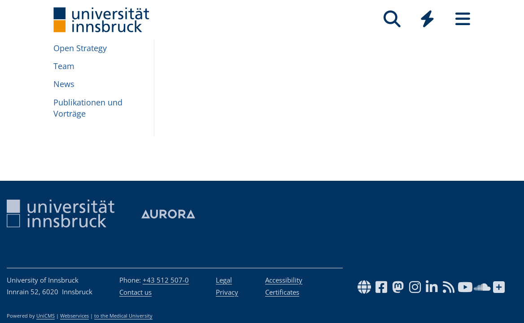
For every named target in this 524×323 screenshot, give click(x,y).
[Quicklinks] (427, 19)
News (63, 84)
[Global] (427, 20)
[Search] (392, 19)
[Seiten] (462, 19)
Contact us (135, 292)
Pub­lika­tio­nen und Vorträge (87, 108)
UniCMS (45, 316)
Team (63, 66)
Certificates (282, 292)
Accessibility (283, 279)
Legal (224, 279)
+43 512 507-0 (166, 279)
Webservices (74, 316)
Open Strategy (80, 48)
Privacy (227, 292)
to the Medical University (123, 316)
